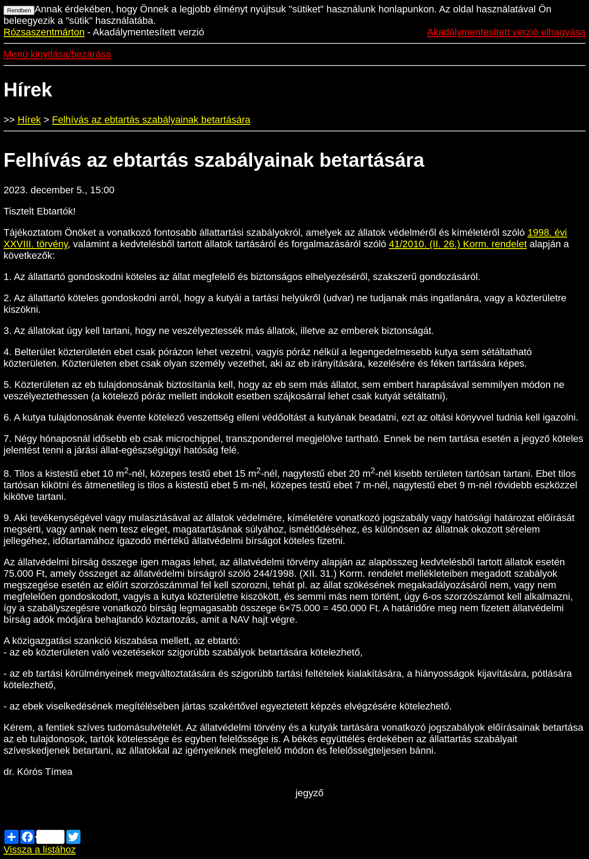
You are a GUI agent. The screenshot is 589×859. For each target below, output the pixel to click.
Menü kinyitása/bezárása (57, 54)
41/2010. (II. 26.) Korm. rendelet (458, 243)
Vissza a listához (40, 849)
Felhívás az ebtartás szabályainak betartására (151, 119)
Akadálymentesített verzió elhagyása (506, 32)
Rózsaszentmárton (44, 32)
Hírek (29, 119)
